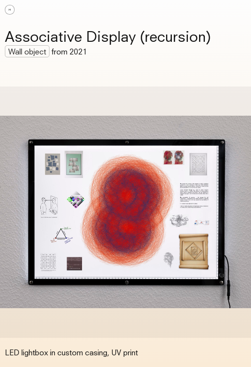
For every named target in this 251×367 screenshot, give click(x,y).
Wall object (27, 51)
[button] (236, 10)
